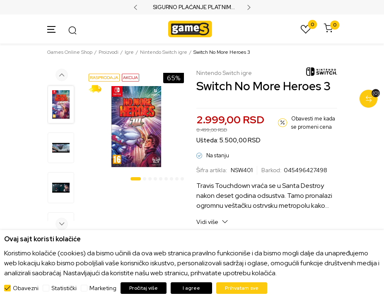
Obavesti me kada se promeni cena (313, 122)
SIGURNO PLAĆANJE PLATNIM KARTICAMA (192, 7)
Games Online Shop (69, 52)
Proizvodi (108, 52)
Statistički (64, 288)
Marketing (102, 288)
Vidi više (212, 221)
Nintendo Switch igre (163, 52)
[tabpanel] (136, 127)
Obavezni (26, 288)
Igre (129, 52)
